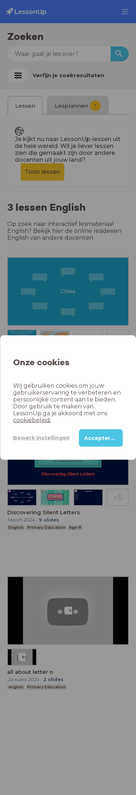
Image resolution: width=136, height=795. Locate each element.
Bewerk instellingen (41, 437)
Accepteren (101, 437)
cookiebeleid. (32, 419)
